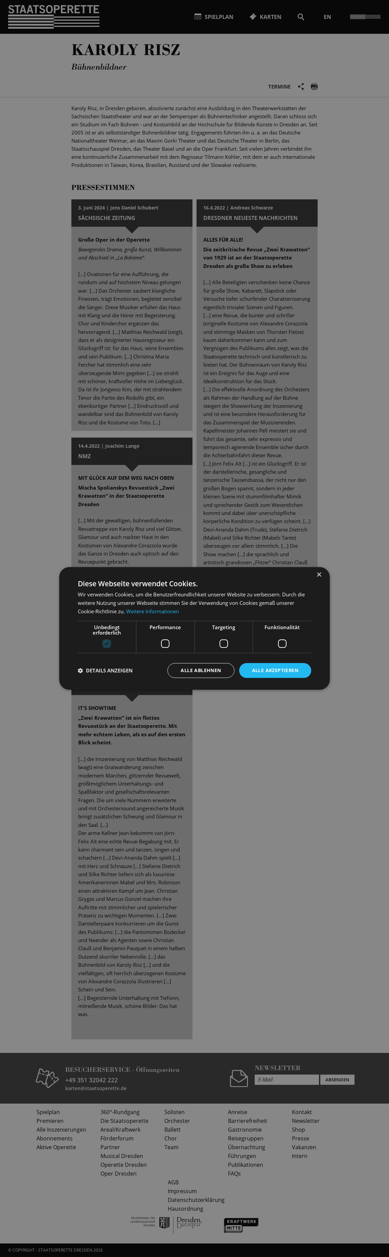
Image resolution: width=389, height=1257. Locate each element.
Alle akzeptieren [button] (275, 670)
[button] (105, 670)
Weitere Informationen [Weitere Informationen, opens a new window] (152, 611)
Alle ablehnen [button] (201, 670)
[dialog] (194, 628)
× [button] (318, 574)
